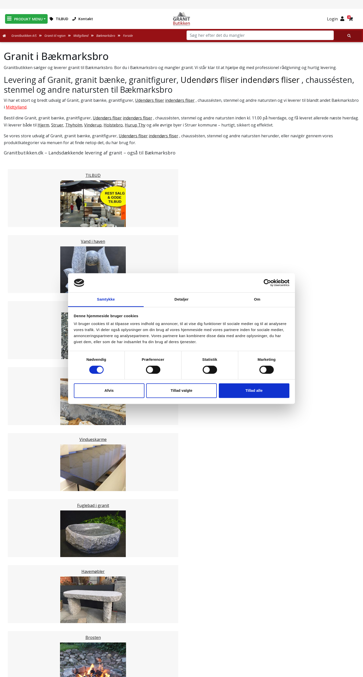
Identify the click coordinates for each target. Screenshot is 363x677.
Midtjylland (16, 107)
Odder (19, 426)
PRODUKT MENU (25, 18)
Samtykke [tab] (106, 299)
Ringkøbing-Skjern (31, 463)
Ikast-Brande (26, 457)
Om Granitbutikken (181, 623)
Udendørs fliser (209, 79)
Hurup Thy (135, 125)
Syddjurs (22, 408)
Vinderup (93, 125)
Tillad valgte (181, 391)
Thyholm (73, 125)
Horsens (22, 384)
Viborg (20, 481)
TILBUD (59, 18)
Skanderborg (26, 444)
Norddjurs (23, 414)
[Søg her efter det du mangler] (348, 35)
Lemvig (20, 402)
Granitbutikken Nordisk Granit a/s (297, 599)
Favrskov (22, 420)
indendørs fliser (269, 79)
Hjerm (43, 125)
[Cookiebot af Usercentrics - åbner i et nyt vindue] (267, 282)
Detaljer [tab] (181, 299)
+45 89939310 (300, 633)
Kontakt (82, 18)
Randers (21, 432)
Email (158, 568)
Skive (19, 475)
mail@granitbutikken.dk (301, 622)
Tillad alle (253, 391)
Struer (57, 125)
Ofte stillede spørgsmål (181, 629)
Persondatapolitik (182, 653)
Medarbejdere (181, 611)
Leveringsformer (182, 617)
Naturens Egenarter (182, 635)
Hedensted (24, 469)
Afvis (109, 391)
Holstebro (113, 125)
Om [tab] (257, 299)
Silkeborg (23, 438)
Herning (21, 390)
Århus (19, 451)
